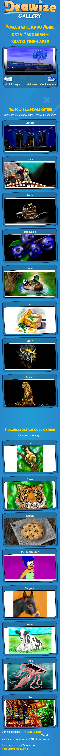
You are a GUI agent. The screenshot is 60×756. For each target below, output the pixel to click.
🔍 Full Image (12, 84)
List (30, 697)
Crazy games (43, 739)
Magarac (30, 588)
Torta (30, 195)
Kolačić (30, 515)
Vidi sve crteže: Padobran (41, 84)
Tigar (30, 479)
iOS (28, 739)
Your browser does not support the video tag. (30, 61)
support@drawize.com (15, 748)
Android (20, 739)
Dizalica (30, 122)
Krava (30, 624)
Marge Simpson (30, 552)
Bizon (30, 340)
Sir (30, 304)
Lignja (30, 159)
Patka (30, 268)
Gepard (30, 377)
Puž (30, 443)
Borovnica (30, 231)
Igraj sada (35, 731)
